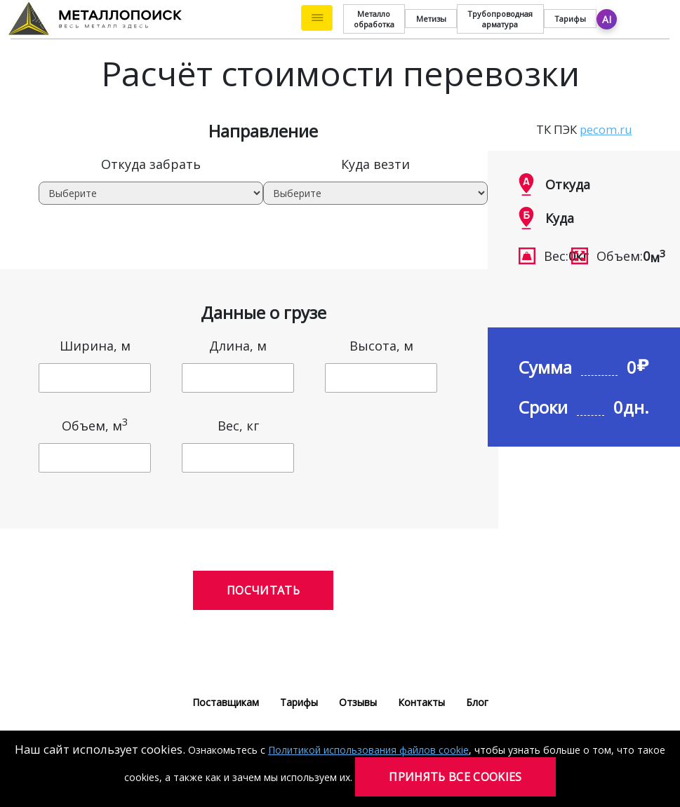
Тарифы (570, 18)
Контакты (421, 702)
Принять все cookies (455, 777)
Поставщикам (225, 702)
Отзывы (358, 702)
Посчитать (263, 590)
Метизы (431, 18)
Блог (477, 702)
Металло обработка (374, 18)
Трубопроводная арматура (500, 18)
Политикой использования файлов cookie (368, 750)
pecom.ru (606, 129)
